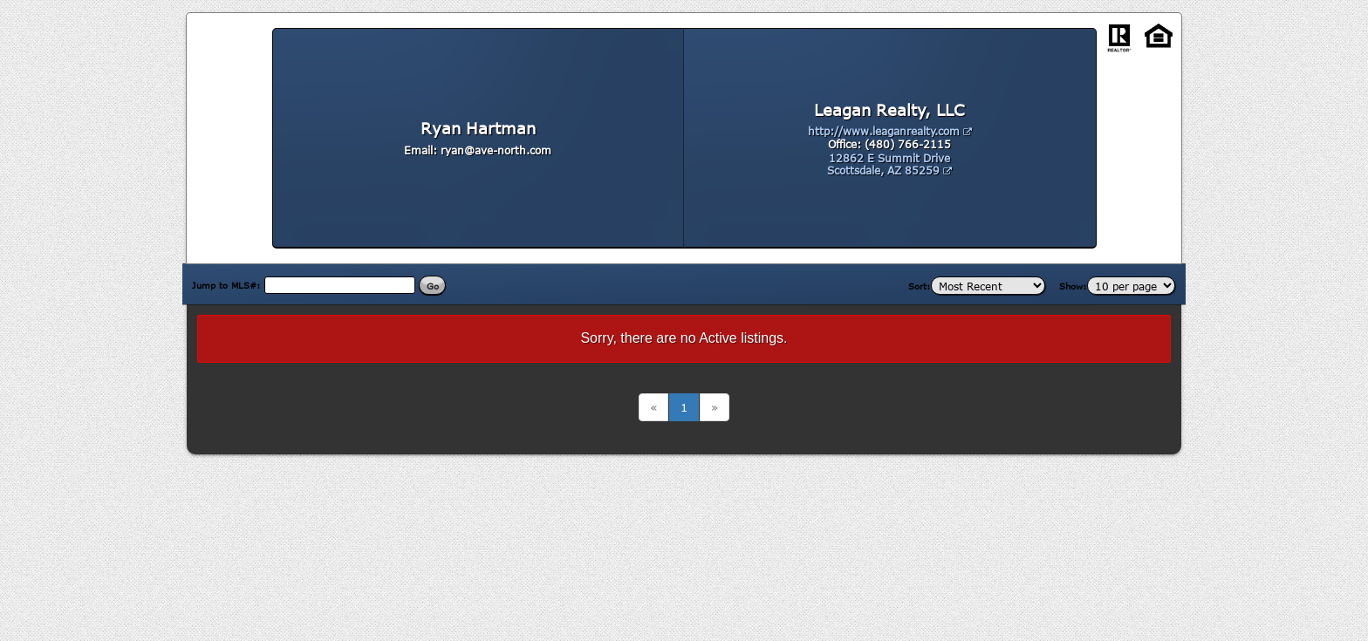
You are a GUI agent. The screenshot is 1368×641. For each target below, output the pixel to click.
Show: (1073, 286)
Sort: (919, 286)
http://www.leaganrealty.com (890, 131)
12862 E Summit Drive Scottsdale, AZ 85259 (889, 164)
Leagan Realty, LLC (889, 109)
